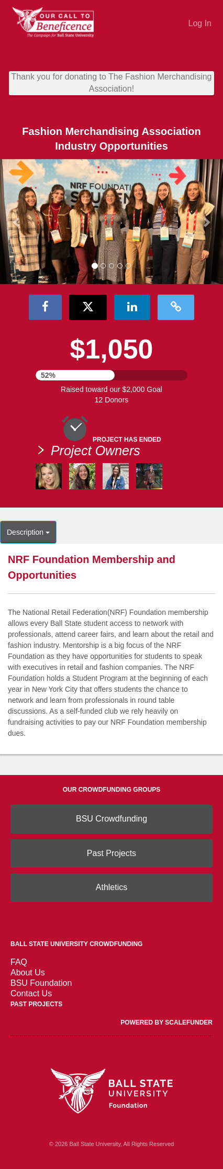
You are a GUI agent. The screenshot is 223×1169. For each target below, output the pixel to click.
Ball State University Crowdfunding (76, 944)
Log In (199, 23)
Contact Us (31, 993)
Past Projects (111, 853)
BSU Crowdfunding (111, 818)
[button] (17, 222)
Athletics (111, 887)
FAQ (18, 962)
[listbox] (111, 222)
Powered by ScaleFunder (166, 1022)
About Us (27, 972)
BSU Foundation (41, 983)
